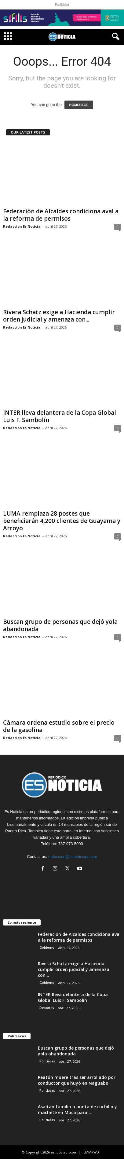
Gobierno (46, 947)
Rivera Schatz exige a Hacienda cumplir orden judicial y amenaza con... (59, 315)
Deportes (46, 1008)
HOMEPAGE (78, 105)
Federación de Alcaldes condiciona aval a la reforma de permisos (61, 215)
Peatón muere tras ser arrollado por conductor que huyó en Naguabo (76, 1080)
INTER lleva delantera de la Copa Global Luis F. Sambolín (59, 416)
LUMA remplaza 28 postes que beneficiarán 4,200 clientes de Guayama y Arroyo (61, 521)
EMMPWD (91, 1152)
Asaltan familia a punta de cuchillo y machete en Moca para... (77, 1109)
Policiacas (47, 1061)
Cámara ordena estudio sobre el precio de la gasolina (59, 726)
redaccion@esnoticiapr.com (72, 856)
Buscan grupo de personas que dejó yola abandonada (60, 625)
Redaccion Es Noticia (22, 226)
